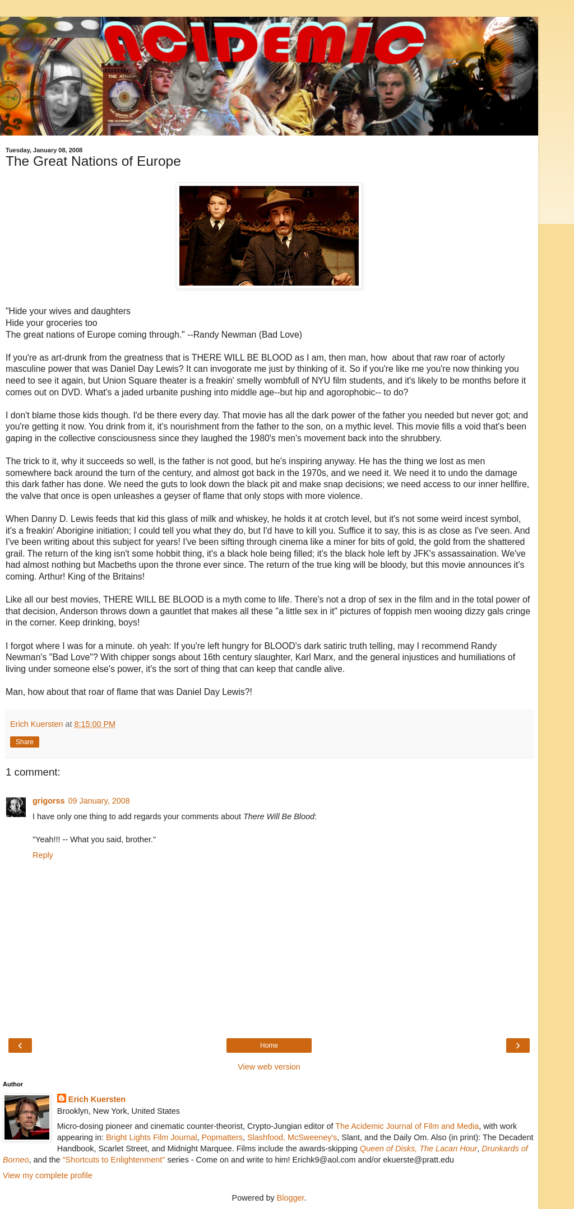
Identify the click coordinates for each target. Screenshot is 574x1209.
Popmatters (222, 1137)
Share (25, 742)
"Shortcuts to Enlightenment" (113, 1159)
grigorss (49, 800)
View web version (269, 1066)
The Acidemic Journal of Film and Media (407, 1126)
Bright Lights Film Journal (151, 1137)
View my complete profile (47, 1175)
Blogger (290, 1197)
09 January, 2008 (99, 800)
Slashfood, (266, 1137)
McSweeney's (312, 1137)
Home (269, 1045)
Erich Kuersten (97, 1099)
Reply (43, 855)
